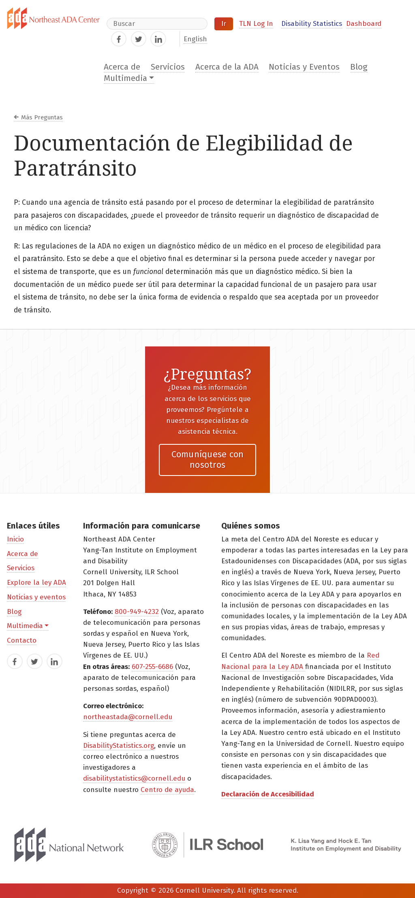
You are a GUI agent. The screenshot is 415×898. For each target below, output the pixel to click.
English (195, 39)
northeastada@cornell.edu (127, 717)
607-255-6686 (152, 666)
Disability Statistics (311, 23)
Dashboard (363, 23)
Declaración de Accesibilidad (267, 794)
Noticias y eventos (36, 597)
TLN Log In (256, 23)
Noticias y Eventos (304, 67)
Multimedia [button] (125, 78)
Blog (359, 67)
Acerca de (122, 67)
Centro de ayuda (167, 789)
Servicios (168, 67)
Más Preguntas (42, 117)
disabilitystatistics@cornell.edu (134, 778)
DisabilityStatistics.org (118, 745)
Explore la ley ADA (36, 582)
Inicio (15, 539)
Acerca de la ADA (227, 67)
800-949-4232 (137, 611)
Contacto (21, 640)
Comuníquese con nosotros (207, 459)
